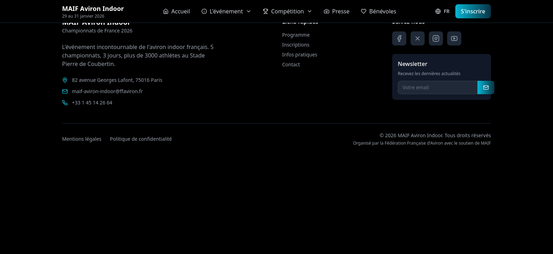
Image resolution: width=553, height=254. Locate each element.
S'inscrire (473, 11)
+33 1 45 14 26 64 (92, 102)
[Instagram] (436, 38)
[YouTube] (454, 38)
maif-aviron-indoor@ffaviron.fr (107, 91)
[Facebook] (399, 38)
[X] (418, 38)
